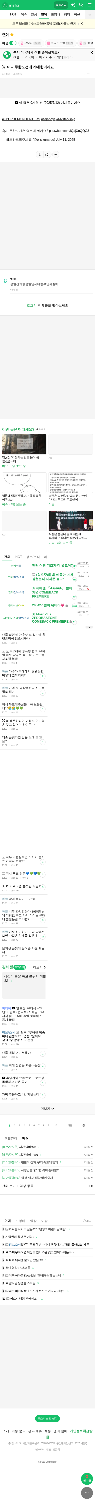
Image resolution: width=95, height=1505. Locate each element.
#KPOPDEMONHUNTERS (21, 119)
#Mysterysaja (65, 119)
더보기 (39, 967)
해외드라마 (65, 57)
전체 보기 (9, 1186)
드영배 (55, 14)
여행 (16, 57)
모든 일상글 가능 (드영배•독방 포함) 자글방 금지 (44, 23)
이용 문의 (18, 1431)
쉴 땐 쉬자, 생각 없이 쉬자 (27, 1178)
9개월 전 (6, 73)
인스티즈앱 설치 (47, 1418)
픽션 (77, 14)
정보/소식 (33, 557)
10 (56, 1125)
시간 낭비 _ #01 (22, 1155)
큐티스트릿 (60, 43)
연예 (44, 14)
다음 (70, 1125)
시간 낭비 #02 (21, 1147)
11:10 (87, 1220)
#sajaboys (48, 119)
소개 (6, 1431)
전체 (7, 557)
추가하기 (19, 967)
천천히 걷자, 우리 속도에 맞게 (32, 1162)
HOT (13, 14)
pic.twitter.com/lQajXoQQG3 (69, 131)
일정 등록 (26, 1186)
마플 (47, 557)
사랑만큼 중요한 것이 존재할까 (33, 1170)
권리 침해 (60, 1431)
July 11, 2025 (65, 139)
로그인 (31, 305)
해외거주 (45, 57)
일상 (34, 14)
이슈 (24, 14)
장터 (67, 14)
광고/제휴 (35, 1431)
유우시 (31, 43)
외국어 (29, 57)
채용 (47, 1431)
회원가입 (61, 4)
